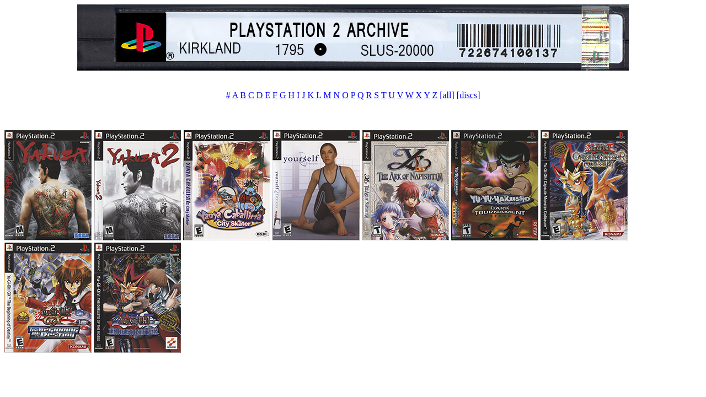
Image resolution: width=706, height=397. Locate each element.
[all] (447, 95)
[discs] (468, 95)
